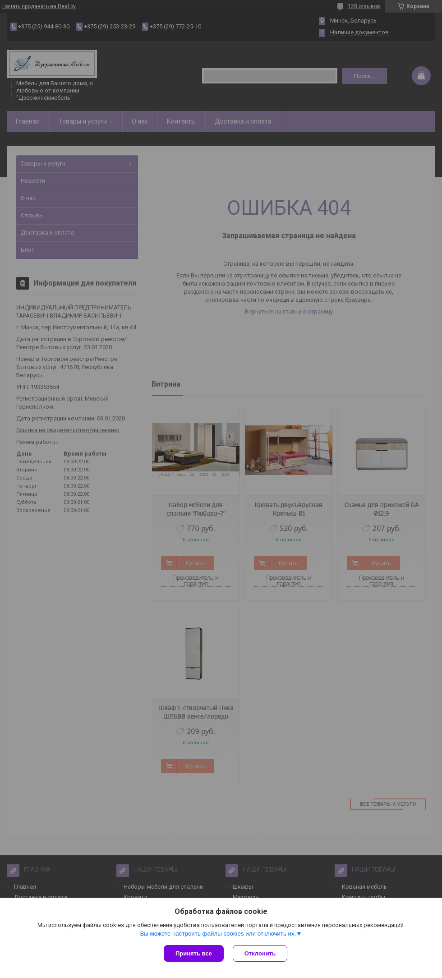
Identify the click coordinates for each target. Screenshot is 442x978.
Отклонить (260, 953)
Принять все (193, 953)
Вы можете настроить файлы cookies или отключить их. (218, 933)
